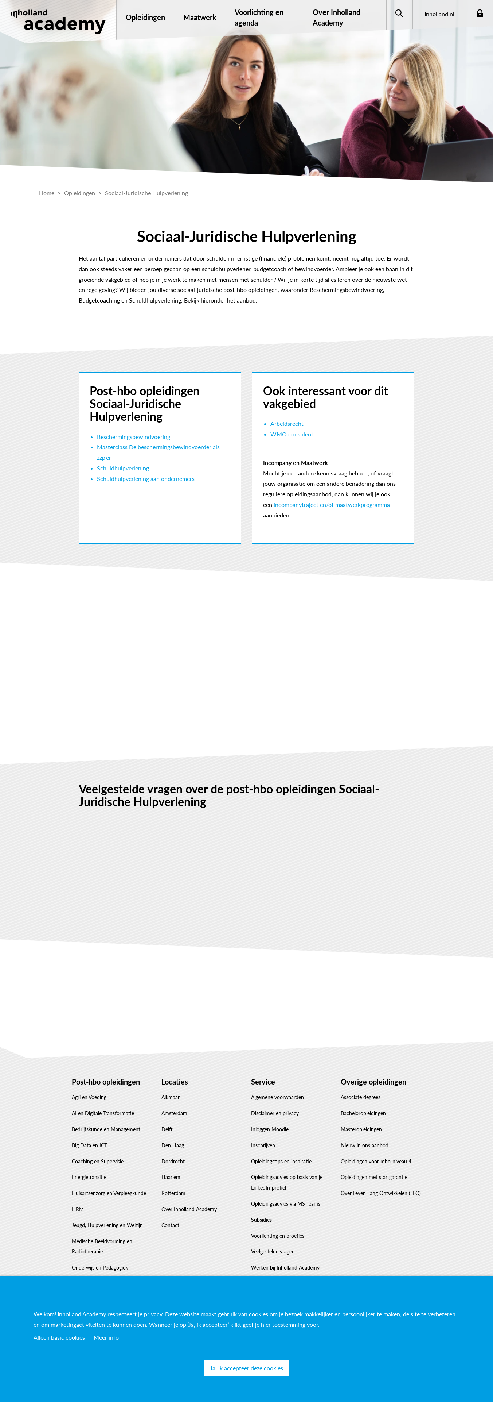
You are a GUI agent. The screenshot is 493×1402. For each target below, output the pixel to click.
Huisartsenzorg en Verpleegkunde (109, 1193)
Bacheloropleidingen (363, 1113)
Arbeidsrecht (287, 423)
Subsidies (261, 1220)
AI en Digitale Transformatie (103, 1113)
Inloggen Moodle (270, 1129)
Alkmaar (170, 1097)
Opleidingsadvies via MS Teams (285, 1204)
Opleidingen (145, 17)
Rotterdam (173, 1193)
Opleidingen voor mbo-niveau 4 (376, 1161)
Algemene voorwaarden (277, 1097)
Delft (167, 1129)
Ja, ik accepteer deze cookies (246, 1367)
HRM (78, 1209)
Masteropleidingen (361, 1129)
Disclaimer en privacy (275, 1113)
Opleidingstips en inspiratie (281, 1161)
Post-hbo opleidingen (106, 1081)
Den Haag (172, 1145)
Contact (170, 1225)
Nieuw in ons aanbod (364, 1145)
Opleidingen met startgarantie (374, 1177)
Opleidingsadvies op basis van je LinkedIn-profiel (286, 1182)
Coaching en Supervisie (98, 1161)
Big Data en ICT (89, 1145)
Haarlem (170, 1177)
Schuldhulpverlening (123, 468)
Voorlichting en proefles (277, 1236)
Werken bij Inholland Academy (285, 1267)
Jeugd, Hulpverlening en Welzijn (107, 1225)
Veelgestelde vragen (273, 1251)
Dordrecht (173, 1161)
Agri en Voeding (89, 1097)
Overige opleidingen (373, 1081)
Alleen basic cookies (59, 1337)
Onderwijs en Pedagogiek (100, 1267)
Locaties (174, 1081)
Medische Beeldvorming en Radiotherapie (102, 1246)
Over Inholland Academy (189, 1209)
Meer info (106, 1337)
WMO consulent (291, 434)
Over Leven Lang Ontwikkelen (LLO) (381, 1193)
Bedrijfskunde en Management (106, 1129)
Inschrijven (263, 1145)
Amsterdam (174, 1113)
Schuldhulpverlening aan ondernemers (146, 478)
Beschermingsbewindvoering (133, 436)
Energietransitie (89, 1177)
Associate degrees (360, 1097)
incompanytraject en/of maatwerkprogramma (332, 504)
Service (263, 1081)
